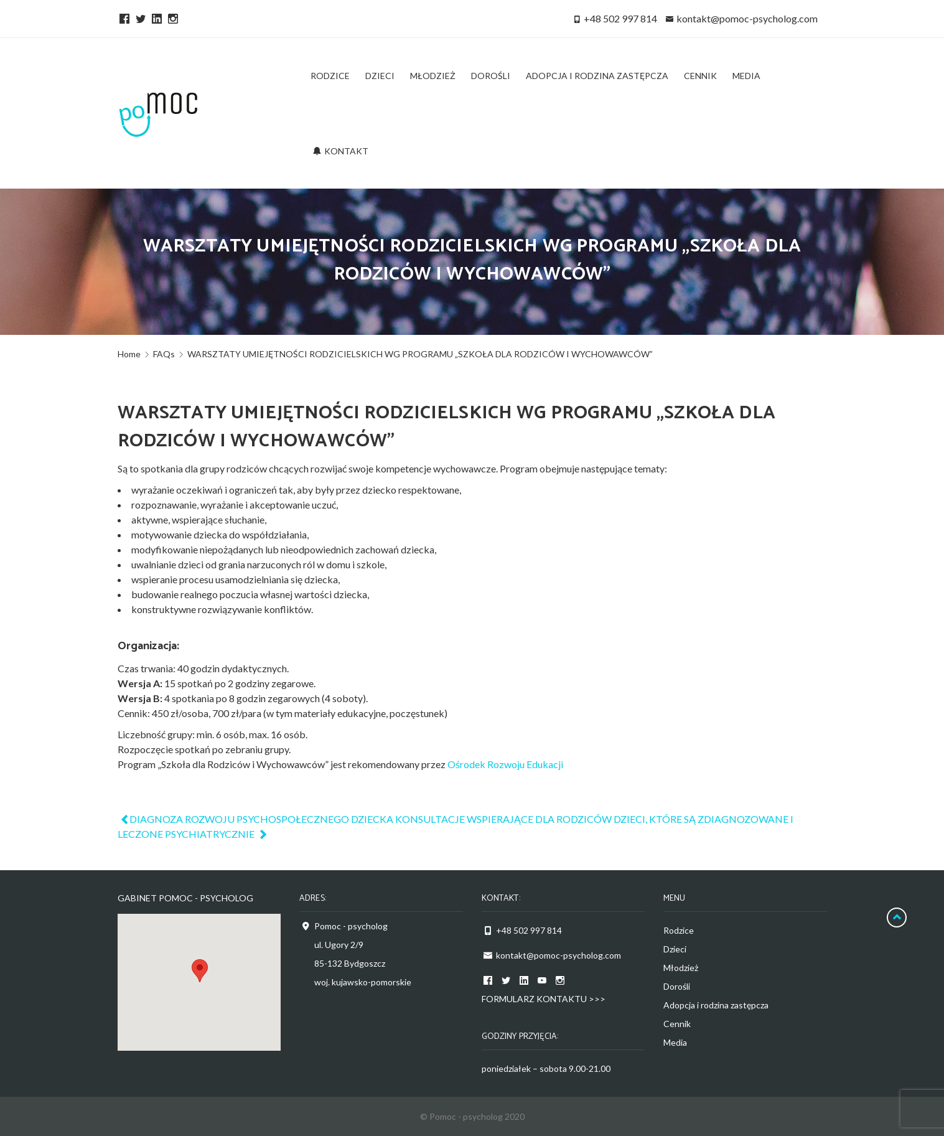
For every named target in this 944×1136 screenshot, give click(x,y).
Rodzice (678, 930)
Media (675, 1042)
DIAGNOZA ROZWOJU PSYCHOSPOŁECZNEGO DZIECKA (256, 819)
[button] (200, 970)
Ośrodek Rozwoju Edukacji (505, 764)
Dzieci (674, 949)
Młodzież (680, 967)
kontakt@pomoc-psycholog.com (747, 18)
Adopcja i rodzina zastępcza (716, 1005)
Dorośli (676, 986)
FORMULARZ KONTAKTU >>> (543, 998)
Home (129, 354)
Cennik (677, 1023)
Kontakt (340, 151)
